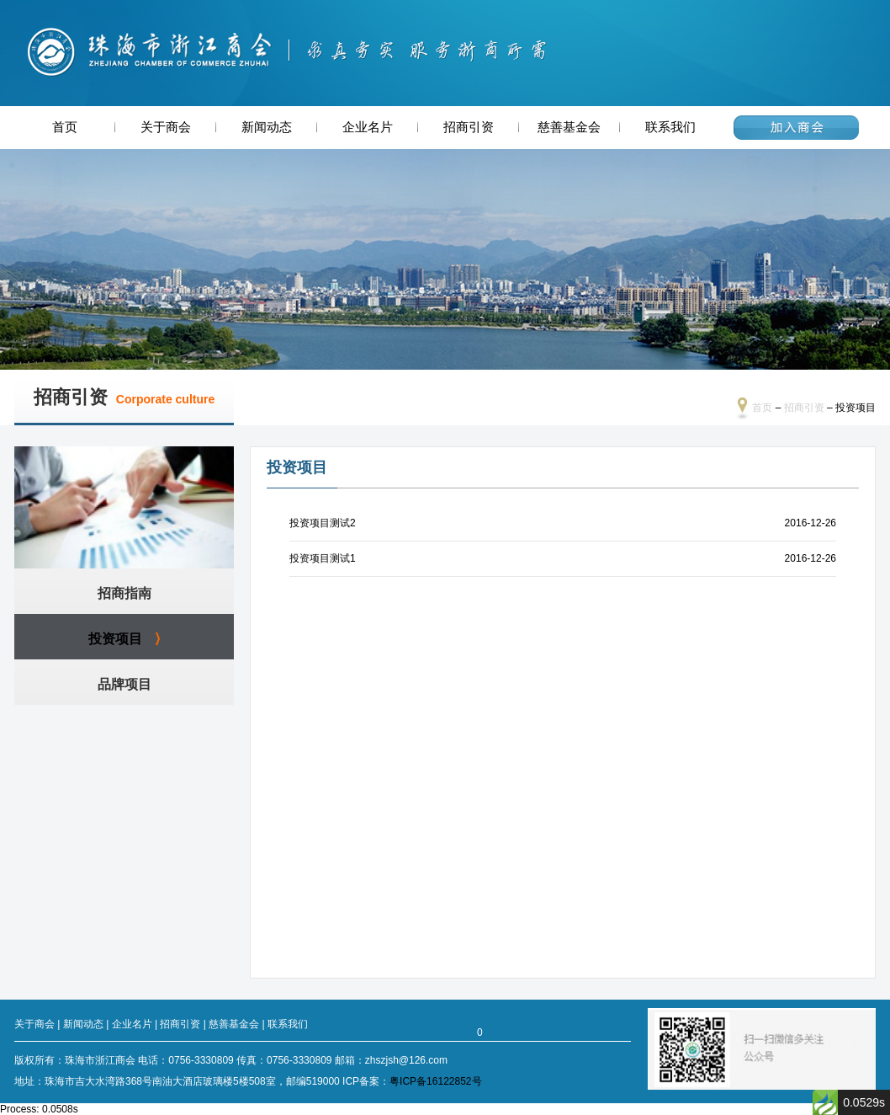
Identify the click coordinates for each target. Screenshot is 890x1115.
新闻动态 (266, 127)
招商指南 (124, 593)
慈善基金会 (569, 127)
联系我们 (670, 127)
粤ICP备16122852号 (435, 1081)
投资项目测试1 (322, 558)
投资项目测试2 (322, 523)
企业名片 (367, 127)
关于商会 (165, 127)
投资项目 (115, 639)
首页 (64, 127)
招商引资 (468, 127)
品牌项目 (124, 684)
